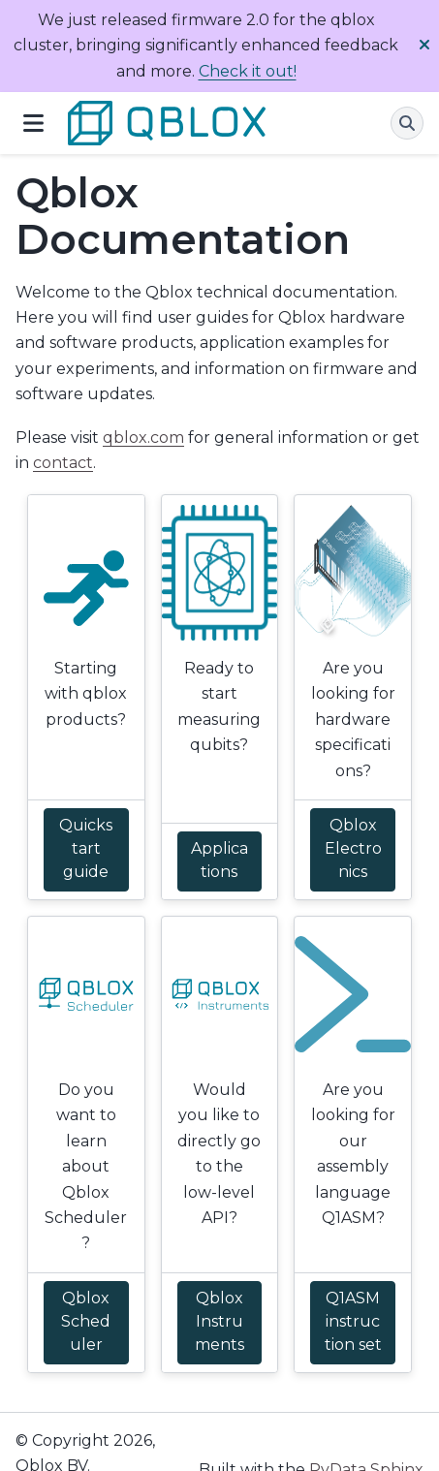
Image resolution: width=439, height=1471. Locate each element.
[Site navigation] (33, 123)
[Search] (407, 123)
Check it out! (248, 71)
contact (63, 463)
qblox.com (143, 437)
